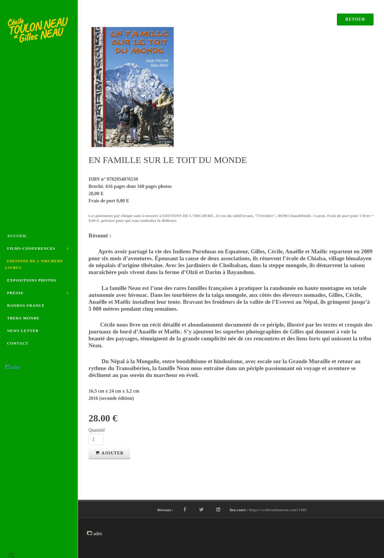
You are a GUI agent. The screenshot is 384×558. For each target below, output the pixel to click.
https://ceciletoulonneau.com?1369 (277, 510)
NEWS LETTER (23, 330)
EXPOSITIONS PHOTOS (31, 280)
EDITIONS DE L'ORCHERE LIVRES (34, 264)
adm (12, 367)
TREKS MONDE (23, 318)
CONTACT (17, 343)
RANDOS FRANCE (26, 305)
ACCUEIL (17, 236)
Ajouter (109, 452)
